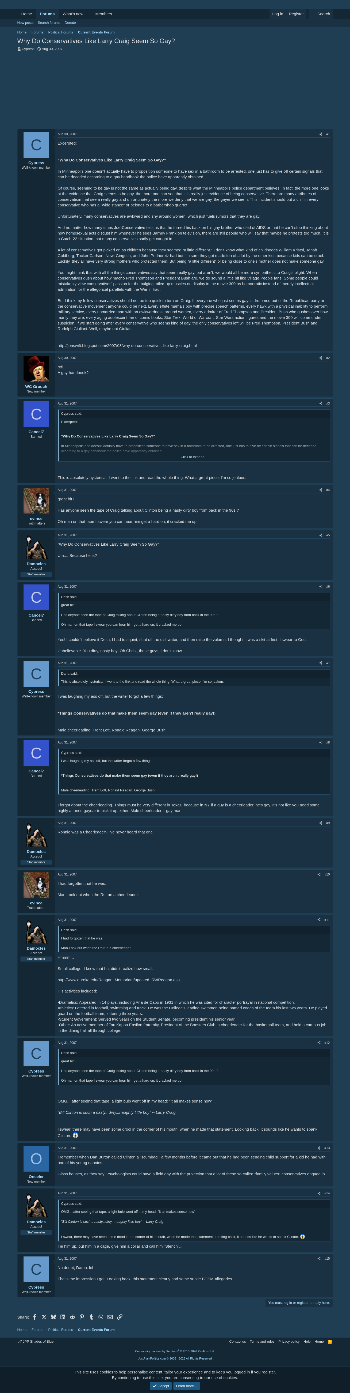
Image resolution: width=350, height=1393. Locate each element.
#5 (328, 535)
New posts (25, 23)
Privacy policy (288, 1341)
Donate (70, 23)
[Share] (320, 134)
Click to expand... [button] (194, 457)
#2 (328, 358)
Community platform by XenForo (175, 1351)
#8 (328, 742)
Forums (47, 14)
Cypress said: (71, 414)
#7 (328, 663)
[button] (87, 14)
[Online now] (36, 512)
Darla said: (69, 673)
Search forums (49, 23)
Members (103, 14)
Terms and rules (262, 1341)
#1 (328, 134)
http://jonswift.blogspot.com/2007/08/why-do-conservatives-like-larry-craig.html (127, 345)
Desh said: (69, 597)
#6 (328, 586)
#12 (327, 1043)
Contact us (237, 1341)
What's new (73, 14)
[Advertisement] (175, 91)
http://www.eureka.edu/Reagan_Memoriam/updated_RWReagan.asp (119, 979)
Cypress (28, 49)
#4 (328, 490)
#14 (327, 1193)
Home (26, 14)
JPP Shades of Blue (36, 1341)
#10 (327, 874)
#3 (328, 403)
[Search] (321, 14)
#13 (327, 1148)
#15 (327, 1258)
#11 (327, 920)
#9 (328, 823)
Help (307, 1341)
